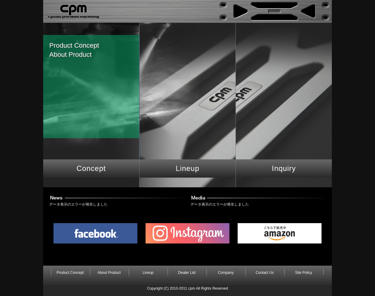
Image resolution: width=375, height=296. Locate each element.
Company (225, 272)
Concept (91, 168)
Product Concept (74, 45)
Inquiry (284, 168)
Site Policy (303, 272)
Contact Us (265, 272)
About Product (70, 54)
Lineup (187, 168)
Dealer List (186, 272)
